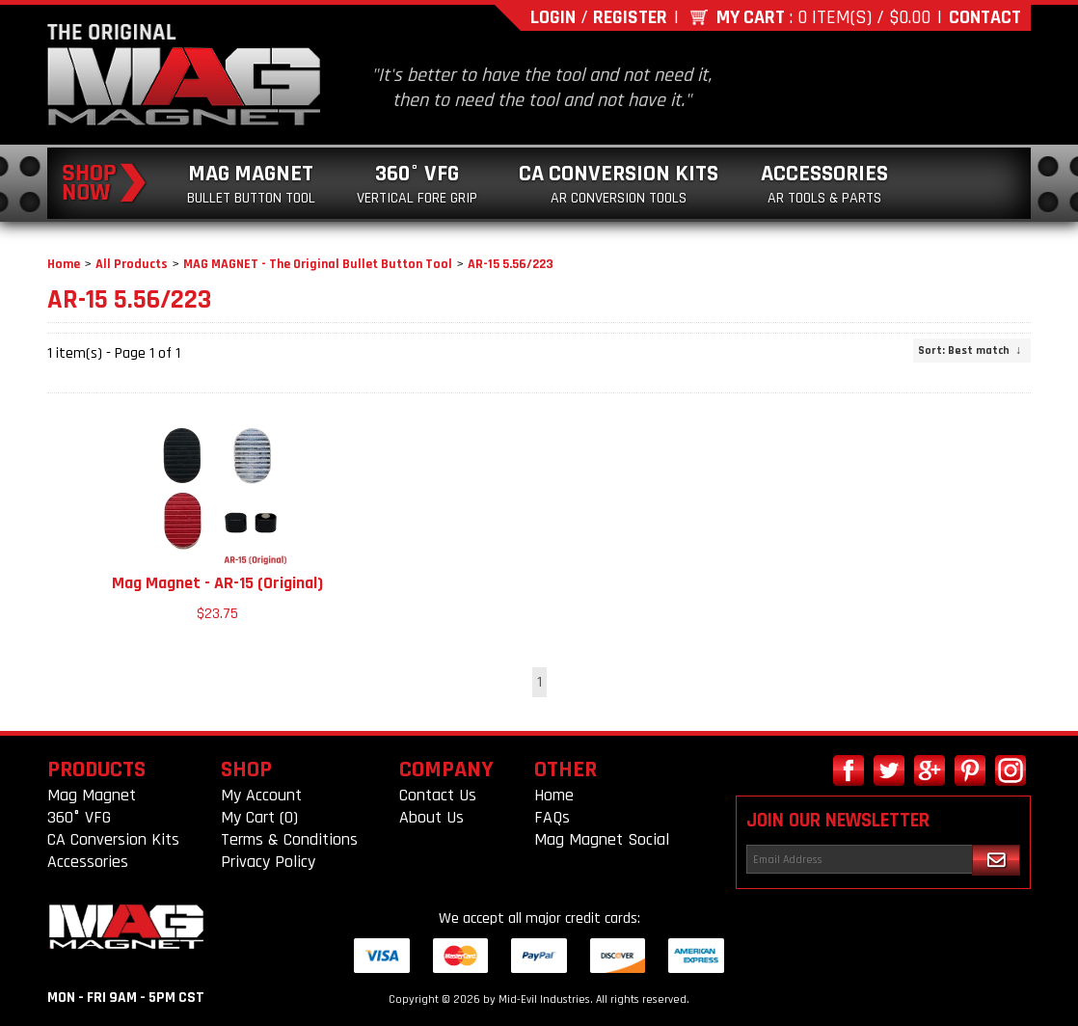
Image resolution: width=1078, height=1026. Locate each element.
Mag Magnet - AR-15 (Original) (217, 583)
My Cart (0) (259, 817)
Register (630, 17)
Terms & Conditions (289, 839)
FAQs (552, 817)
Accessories (824, 183)
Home (63, 264)
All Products (131, 264)
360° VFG (417, 183)
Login (553, 17)
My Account (261, 795)
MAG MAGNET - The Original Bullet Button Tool (317, 264)
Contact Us (437, 795)
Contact (985, 17)
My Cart (750, 17)
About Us (431, 817)
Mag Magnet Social (601, 839)
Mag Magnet (251, 183)
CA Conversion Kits (618, 183)
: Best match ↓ (969, 350)
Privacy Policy (268, 861)
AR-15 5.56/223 (510, 264)
